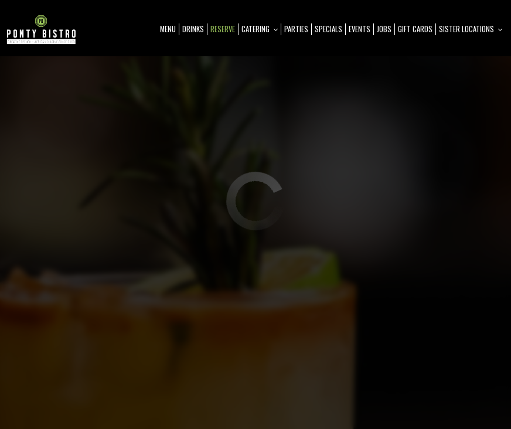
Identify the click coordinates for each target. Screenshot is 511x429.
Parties (296, 29)
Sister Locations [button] (470, 29)
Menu (168, 29)
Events (359, 29)
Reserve (222, 29)
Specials (328, 29)
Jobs (384, 29)
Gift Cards (415, 29)
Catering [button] (259, 29)
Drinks (193, 29)
